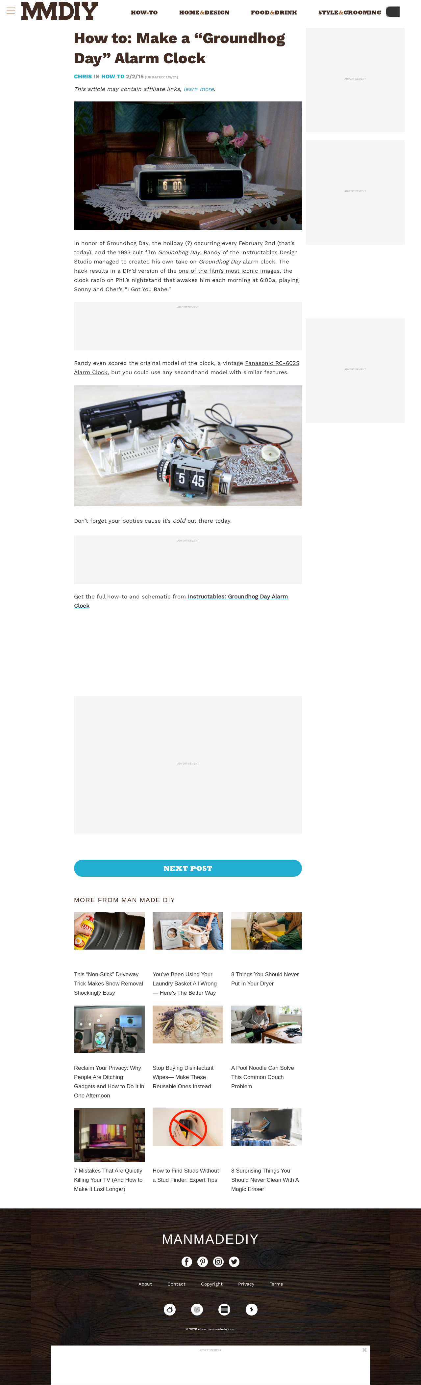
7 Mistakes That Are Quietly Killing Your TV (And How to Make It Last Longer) (108, 1180)
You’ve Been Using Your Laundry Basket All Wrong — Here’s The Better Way (185, 983)
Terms (276, 1284)
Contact (176, 1284)
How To (112, 76)
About (145, 1284)
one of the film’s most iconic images (229, 270)
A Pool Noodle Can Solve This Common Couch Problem (262, 1077)
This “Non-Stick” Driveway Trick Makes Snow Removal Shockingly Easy (108, 983)
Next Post (187, 868)
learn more (199, 89)
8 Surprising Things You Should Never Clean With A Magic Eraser (265, 1180)
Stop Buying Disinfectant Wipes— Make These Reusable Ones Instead (183, 1077)
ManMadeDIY (210, 1239)
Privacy (246, 1284)
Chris (83, 76)
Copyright (212, 1284)
